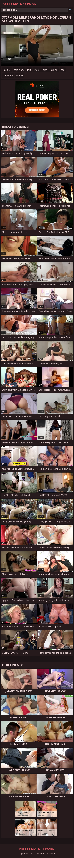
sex (62, 69)
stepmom (8, 75)
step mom (19, 69)
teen (45, 69)
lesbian (54, 69)
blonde (19, 75)
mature (6, 69)
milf (29, 69)
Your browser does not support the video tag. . (37, 45)
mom (36, 69)
